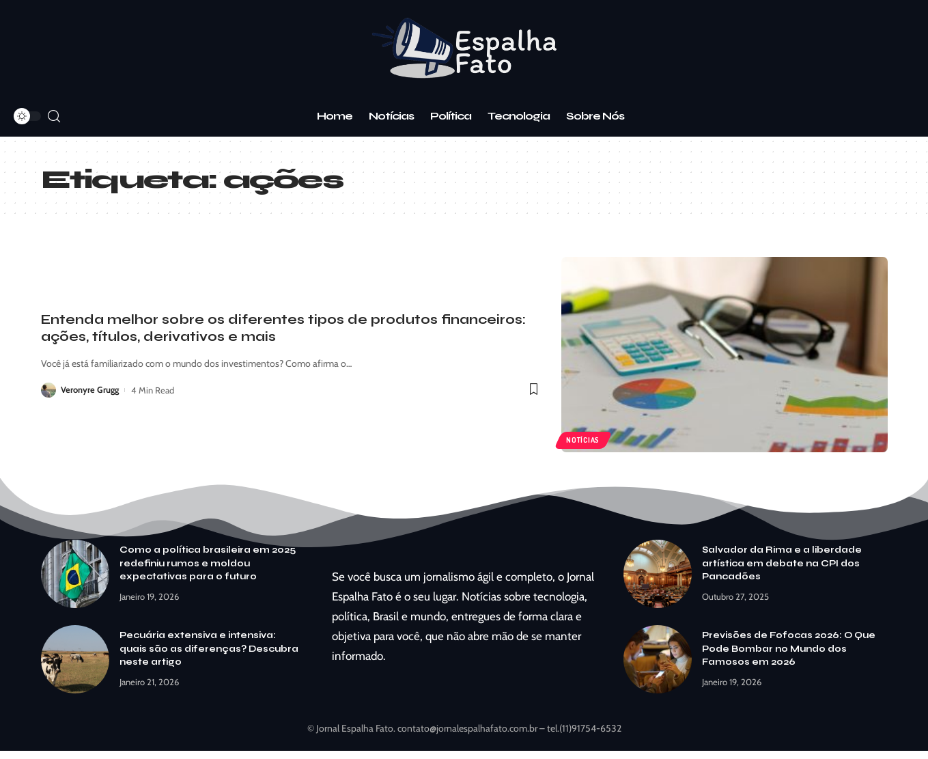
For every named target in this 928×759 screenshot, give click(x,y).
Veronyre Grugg (90, 390)
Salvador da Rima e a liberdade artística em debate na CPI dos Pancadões (782, 563)
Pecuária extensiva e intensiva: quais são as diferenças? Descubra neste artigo (208, 648)
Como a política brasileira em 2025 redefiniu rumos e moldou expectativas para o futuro (207, 563)
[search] (54, 116)
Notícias (583, 440)
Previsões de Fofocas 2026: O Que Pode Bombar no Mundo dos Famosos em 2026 (788, 648)
